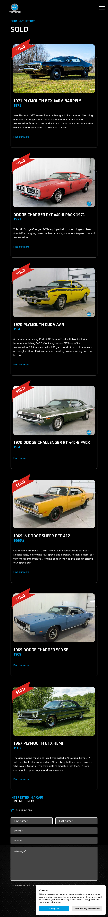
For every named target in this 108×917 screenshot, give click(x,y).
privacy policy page (51, 902)
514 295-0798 (24, 810)
